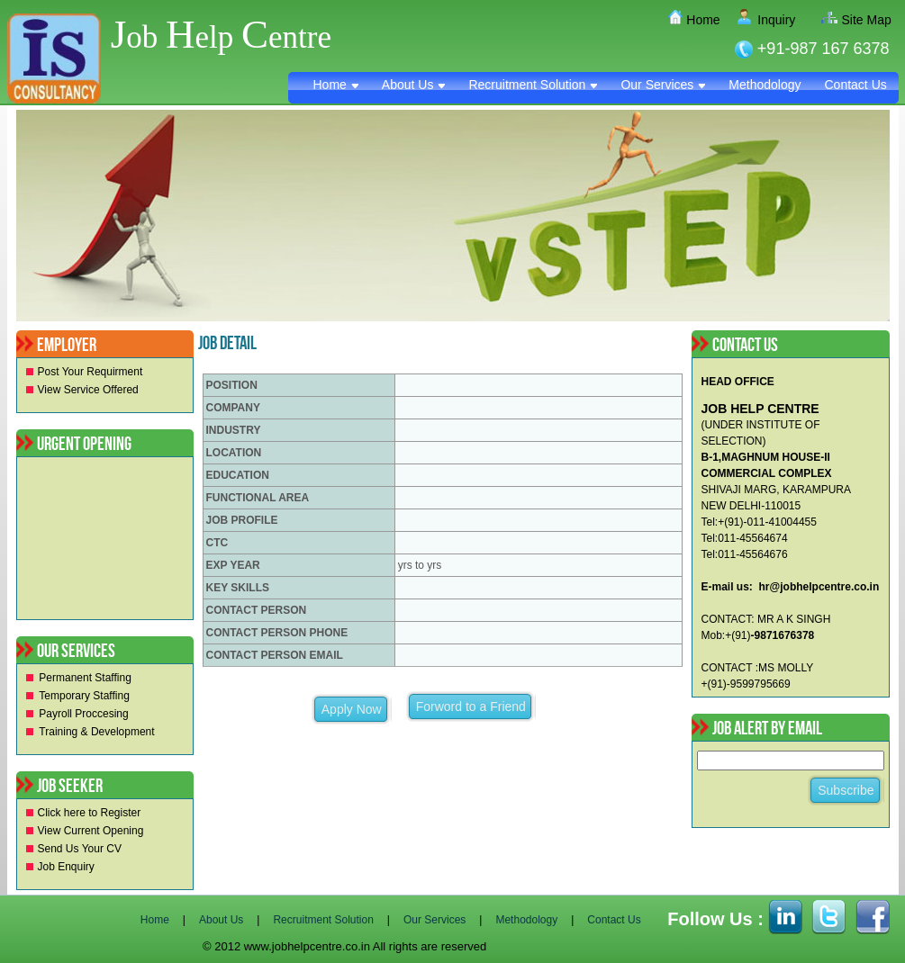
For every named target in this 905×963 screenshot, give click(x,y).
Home (695, 20)
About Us (414, 84)
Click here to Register (89, 812)
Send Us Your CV (80, 848)
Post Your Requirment (90, 371)
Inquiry (770, 20)
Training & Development (96, 731)
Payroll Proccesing (83, 713)
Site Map (859, 20)
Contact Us (856, 84)
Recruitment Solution (532, 84)
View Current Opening (91, 830)
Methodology (765, 84)
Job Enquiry (66, 866)
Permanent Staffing (85, 677)
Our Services (662, 84)
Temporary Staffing (84, 695)
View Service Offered (88, 389)
